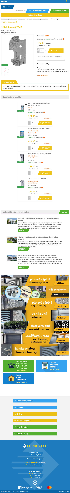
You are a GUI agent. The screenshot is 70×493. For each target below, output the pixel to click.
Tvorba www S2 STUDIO (63, 491)
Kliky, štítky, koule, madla (33, 19)
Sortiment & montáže (25, 401)
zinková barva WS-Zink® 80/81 (39, 128)
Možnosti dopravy (23, 420)
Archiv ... (64, 212)
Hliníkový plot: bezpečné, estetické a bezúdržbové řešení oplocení (38, 238)
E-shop (19, 414)
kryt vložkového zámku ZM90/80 (39, 154)
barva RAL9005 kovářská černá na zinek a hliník (39, 104)
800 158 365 (42, 463)
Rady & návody (22, 434)
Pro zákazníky (22, 427)
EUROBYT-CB (4, 19)
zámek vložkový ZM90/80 (37, 179)
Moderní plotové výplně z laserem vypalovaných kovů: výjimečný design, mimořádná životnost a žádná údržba (37, 256)
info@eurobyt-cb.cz (37, 465)
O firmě (20, 407)
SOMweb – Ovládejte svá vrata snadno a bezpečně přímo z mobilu (38, 219)
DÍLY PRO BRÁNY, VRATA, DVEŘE (17, 19)
